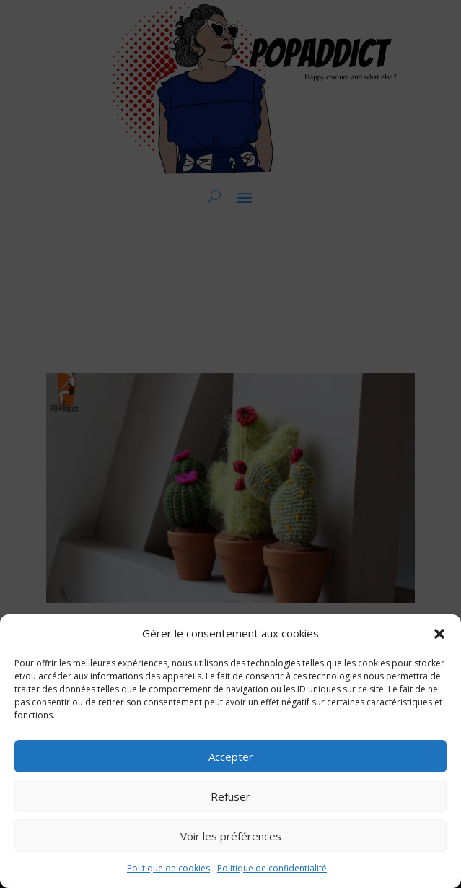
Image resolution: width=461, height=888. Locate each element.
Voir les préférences (230, 836)
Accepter (230, 756)
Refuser (230, 796)
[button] (439, 634)
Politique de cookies (168, 868)
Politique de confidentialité (272, 868)
